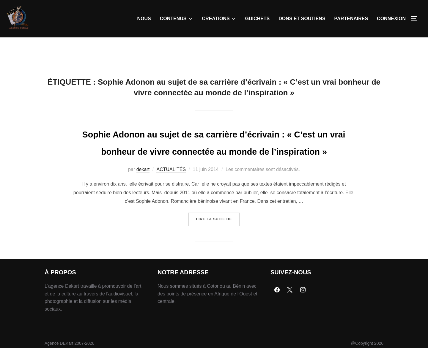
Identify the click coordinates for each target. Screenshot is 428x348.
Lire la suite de (218, 248)
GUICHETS (257, 18)
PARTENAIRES (351, 18)
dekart (143, 200)
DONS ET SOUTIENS (301, 18)
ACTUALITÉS (171, 200)
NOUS (144, 18)
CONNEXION (391, 18)
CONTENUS (176, 18)
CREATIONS (219, 18)
